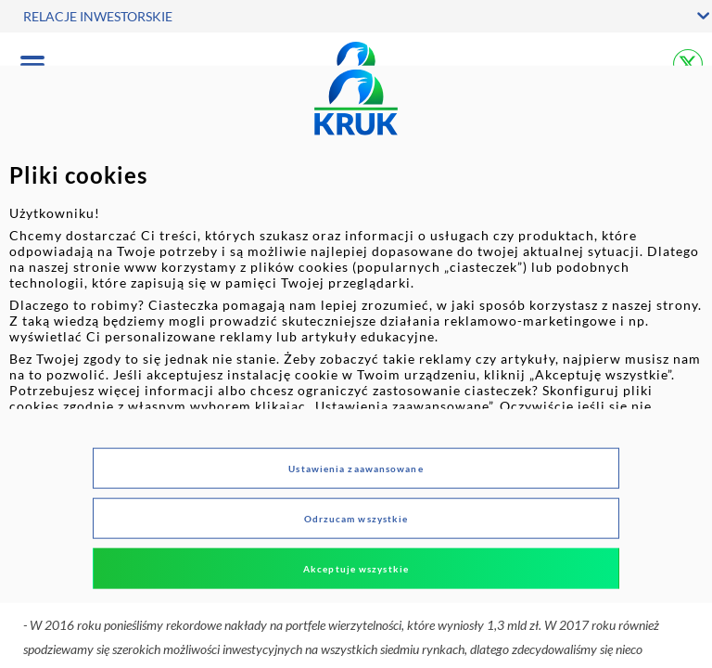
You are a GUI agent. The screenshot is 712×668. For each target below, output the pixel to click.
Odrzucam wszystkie (356, 517)
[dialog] (356, 334)
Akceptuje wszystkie (356, 567)
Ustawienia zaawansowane (355, 467)
